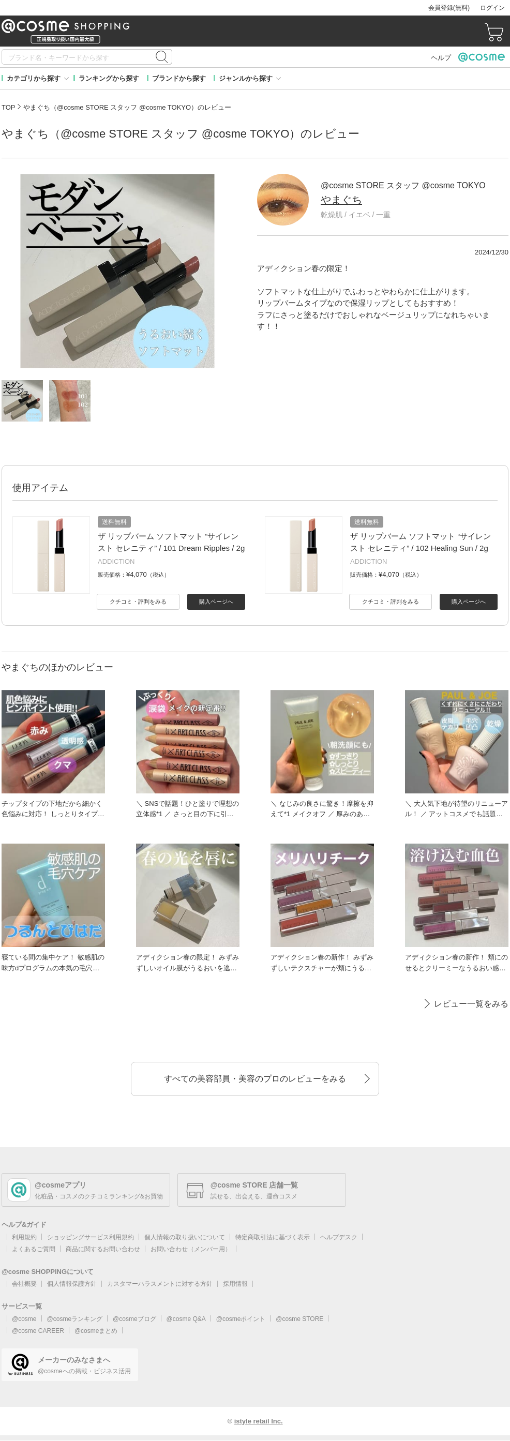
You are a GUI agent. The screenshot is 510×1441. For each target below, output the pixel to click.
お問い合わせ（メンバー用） (191, 1249)
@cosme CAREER (38, 1330)
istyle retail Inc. (258, 1421)
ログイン (492, 7)
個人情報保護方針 (72, 1283)
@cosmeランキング (75, 1319)
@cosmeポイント (241, 1319)
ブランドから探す (179, 78)
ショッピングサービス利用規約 (90, 1237)
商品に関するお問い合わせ (103, 1249)
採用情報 (235, 1283)
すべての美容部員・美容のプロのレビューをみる (255, 1078)
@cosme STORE (299, 1319)
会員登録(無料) (449, 7)
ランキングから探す (109, 78)
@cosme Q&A (186, 1319)
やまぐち (341, 199)
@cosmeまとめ (96, 1330)
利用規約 (24, 1237)
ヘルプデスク (338, 1237)
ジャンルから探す (246, 78)
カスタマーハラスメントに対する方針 (160, 1283)
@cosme (24, 1319)
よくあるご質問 (33, 1249)
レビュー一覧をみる (471, 1003)
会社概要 (24, 1283)
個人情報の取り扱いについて (184, 1237)
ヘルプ (441, 58)
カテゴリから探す (34, 78)
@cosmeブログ (134, 1319)
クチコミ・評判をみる (138, 601)
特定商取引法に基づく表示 (272, 1237)
